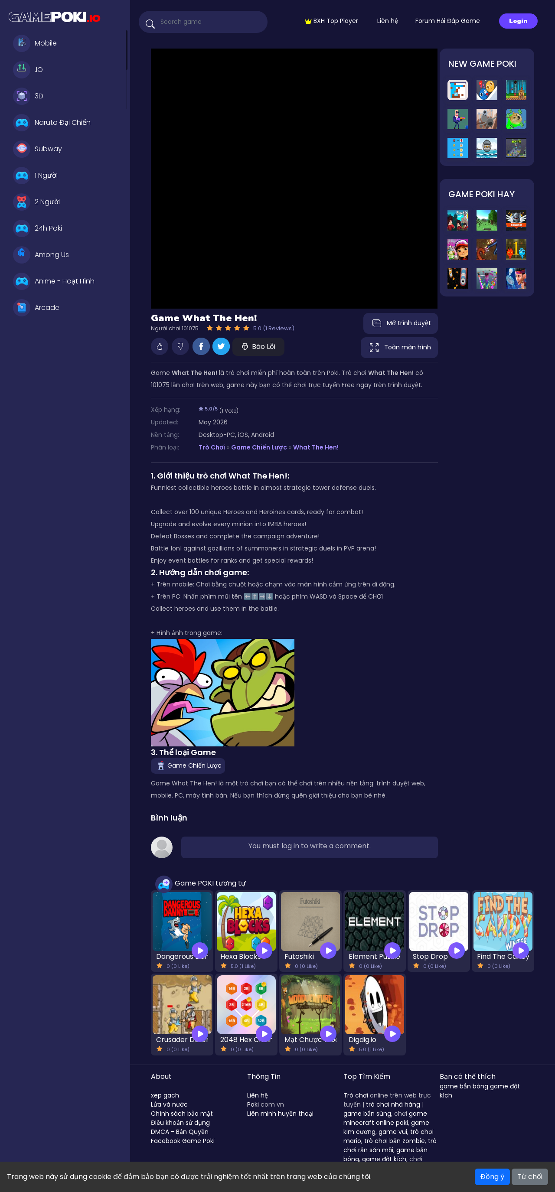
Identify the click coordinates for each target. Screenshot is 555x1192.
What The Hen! (316, 447)
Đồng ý (492, 1177)
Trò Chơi (212, 447)
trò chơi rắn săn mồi (390, 1145)
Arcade (36, 307)
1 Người (35, 175)
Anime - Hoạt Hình (54, 281)
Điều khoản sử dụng (180, 1122)
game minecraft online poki (385, 1118)
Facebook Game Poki (183, 1141)
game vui (393, 1131)
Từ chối (529, 1177)
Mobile (35, 43)
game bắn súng (367, 1113)
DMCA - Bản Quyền (180, 1131)
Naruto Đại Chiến (52, 122)
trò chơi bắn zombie (394, 1141)
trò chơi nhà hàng (393, 1104)
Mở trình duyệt (400, 323)
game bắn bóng (464, 1086)
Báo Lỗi (258, 347)
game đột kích (384, 1159)
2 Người (36, 202)
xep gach (165, 1095)
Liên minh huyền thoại (280, 1113)
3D (28, 96)
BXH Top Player (331, 20)
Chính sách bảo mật (182, 1113)
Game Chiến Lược (259, 447)
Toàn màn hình (399, 348)
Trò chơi (355, 1095)
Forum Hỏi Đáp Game (447, 20)
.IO (28, 69)
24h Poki (37, 228)
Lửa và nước (169, 1104)
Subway (37, 149)
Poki (253, 1104)
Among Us (41, 255)
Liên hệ (387, 20)
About (161, 1076)
